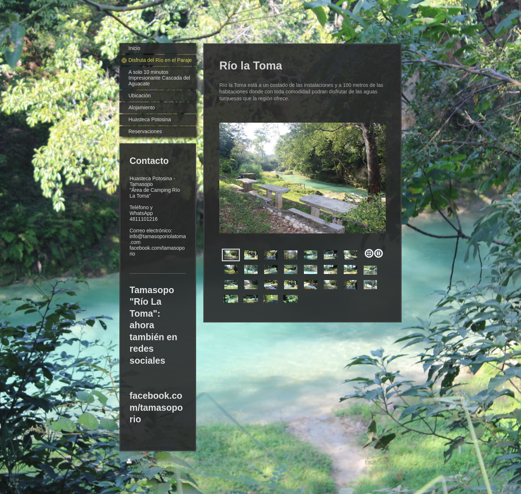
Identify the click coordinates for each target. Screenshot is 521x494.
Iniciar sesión (379, 462)
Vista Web (383, 469)
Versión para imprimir (155, 462)
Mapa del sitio (202, 462)
